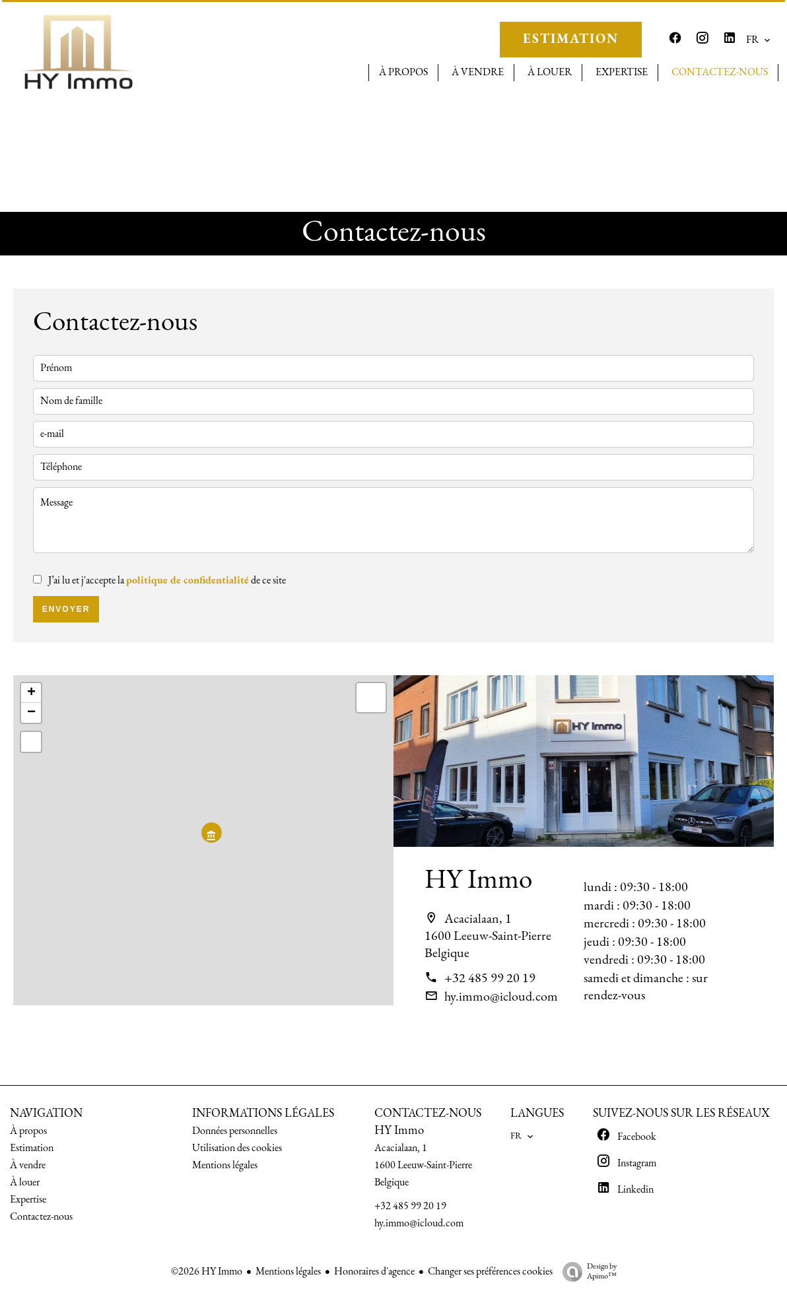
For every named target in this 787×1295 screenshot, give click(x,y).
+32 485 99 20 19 (489, 978)
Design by (586, 1272)
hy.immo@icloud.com (501, 997)
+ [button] (31, 693)
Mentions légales (288, 1272)
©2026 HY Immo (206, 1272)
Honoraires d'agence (374, 1272)
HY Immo (478, 880)
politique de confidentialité (187, 581)
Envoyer (66, 609)
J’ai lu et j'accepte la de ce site (167, 581)
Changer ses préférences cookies (490, 1272)
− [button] (31, 713)
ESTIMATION (571, 39)
